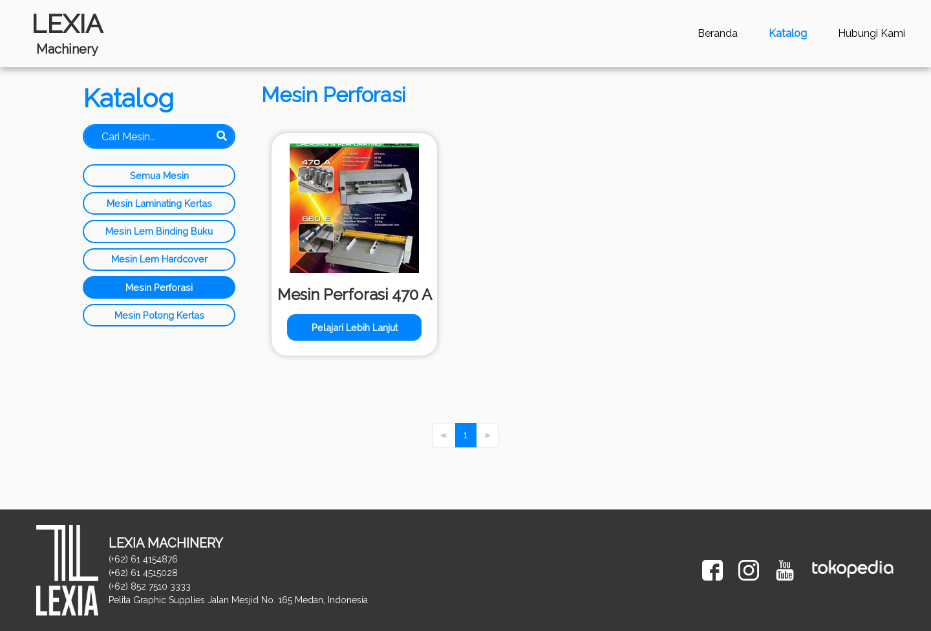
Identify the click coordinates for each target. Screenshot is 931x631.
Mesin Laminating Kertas (159, 203)
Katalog (788, 33)
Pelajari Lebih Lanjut (355, 327)
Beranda (718, 33)
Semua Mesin (159, 175)
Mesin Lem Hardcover (159, 258)
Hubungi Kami (871, 33)
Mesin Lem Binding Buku (159, 231)
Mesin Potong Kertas (159, 315)
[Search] (159, 136)
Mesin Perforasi (159, 287)
